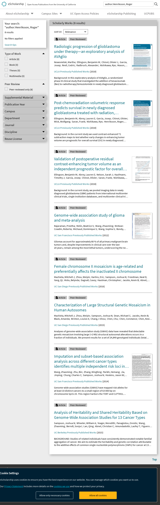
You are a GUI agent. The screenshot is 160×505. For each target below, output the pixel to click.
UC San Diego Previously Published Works (76, 286)
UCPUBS (149, 13)
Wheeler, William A (86, 423)
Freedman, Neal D (137, 277)
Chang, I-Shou (98, 318)
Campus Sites (50, 13)
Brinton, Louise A (80, 318)
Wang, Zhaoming (104, 225)
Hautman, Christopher (109, 280)
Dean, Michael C (122, 315)
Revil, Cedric (68, 65)
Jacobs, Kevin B (130, 280)
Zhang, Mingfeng (92, 371)
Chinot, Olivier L (110, 62)
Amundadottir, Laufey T (127, 426)
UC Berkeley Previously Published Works (75, 432)
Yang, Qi (58, 280)
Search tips (10, 44)
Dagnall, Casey (88, 280)
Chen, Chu (112, 318)
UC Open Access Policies (84, 13)
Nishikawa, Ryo (108, 65)
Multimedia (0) (17, 76)
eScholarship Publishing (121, 13)
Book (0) (13, 64)
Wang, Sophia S (106, 229)
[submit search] (155, 4)
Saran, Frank (78, 121)
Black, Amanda (62, 318)
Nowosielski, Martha (64, 62)
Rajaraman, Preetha (64, 225)
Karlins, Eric (97, 277)
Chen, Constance (128, 318)
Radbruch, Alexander (87, 65)
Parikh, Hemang (111, 371)
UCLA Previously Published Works (71, 71)
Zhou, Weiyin (83, 277)
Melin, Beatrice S (85, 225)
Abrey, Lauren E (87, 118)
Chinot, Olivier (119, 118)
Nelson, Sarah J (105, 174)
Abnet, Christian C (104, 426)
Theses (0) (14, 70)
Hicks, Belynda (71, 280)
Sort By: (58, 31)
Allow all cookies (98, 495)
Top (154, 459)
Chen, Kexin (145, 318)
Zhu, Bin (77, 371)
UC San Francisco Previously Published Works (78, 235)
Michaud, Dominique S (85, 229)
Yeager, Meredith (106, 423)
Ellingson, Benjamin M (88, 62)
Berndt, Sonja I (74, 426)
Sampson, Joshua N (115, 277)
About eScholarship (17, 13)
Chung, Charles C (72, 375)
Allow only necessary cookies (54, 495)
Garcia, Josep (104, 118)
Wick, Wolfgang (62, 121)
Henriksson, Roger (113, 121)
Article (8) (14, 59)
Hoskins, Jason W (114, 375)
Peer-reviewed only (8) (21, 89)
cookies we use (62, 486)
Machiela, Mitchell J (64, 277)
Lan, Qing (88, 426)
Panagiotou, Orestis (127, 423)
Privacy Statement (13, 486)
